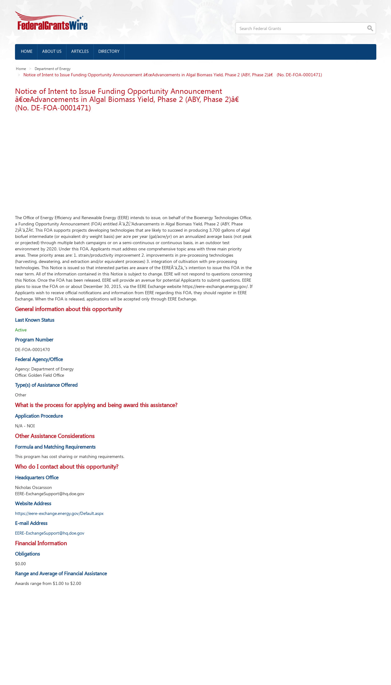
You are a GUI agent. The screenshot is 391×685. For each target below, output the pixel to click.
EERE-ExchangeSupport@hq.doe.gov (49, 533)
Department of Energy (53, 68)
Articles (80, 51)
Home (26, 51)
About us (52, 51)
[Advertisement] (134, 161)
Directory (109, 51)
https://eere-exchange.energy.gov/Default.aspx (59, 513)
